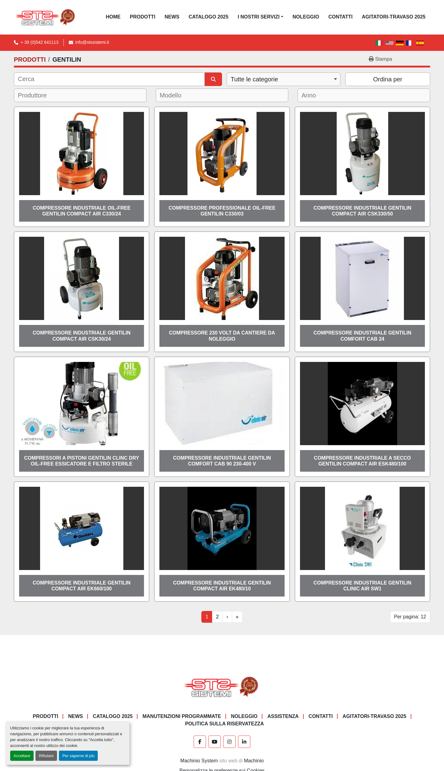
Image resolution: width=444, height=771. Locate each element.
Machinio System (199, 760)
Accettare (22, 755)
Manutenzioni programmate (181, 716)
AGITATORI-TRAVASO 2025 (394, 16)
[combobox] (283, 79)
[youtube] (214, 742)
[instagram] (229, 742)
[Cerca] (109, 79)
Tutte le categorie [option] (254, 79)
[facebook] (200, 742)
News (172, 16)
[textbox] (37, 95)
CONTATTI (340, 16)
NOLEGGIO (306, 16)
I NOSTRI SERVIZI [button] (259, 16)
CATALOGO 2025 (208, 16)
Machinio (254, 760)
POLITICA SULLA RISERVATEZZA (224, 723)
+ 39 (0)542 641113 (40, 42)
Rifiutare (46, 755)
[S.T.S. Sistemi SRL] (222, 686)
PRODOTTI (142, 16)
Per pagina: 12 (410, 616)
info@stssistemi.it (92, 42)
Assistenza (282, 716)
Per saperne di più (78, 755)
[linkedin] (244, 742)
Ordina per (387, 79)
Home (113, 16)
